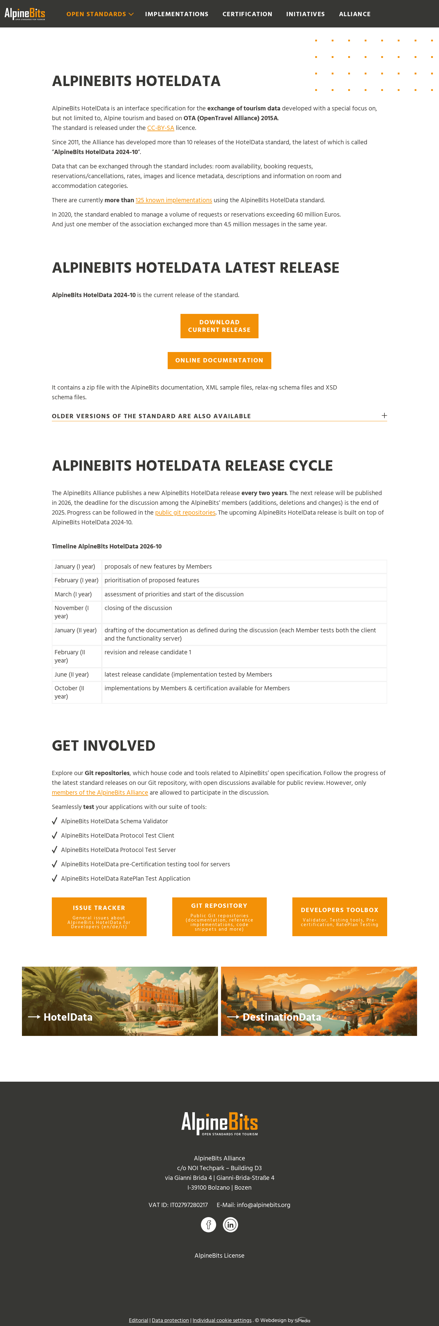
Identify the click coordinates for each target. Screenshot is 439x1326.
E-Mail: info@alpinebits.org (254, 1205)
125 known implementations (174, 200)
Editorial (138, 1320)
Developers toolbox (340, 917)
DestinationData (282, 1017)
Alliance (355, 14)
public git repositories (185, 512)
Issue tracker (99, 917)
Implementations (177, 14)
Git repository (219, 917)
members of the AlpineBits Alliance (100, 792)
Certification (248, 14)
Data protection (170, 1320)
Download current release (219, 326)
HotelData (68, 1017)
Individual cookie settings (222, 1320)
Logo (25, 14)
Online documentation (219, 360)
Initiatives (305, 14)
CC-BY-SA (160, 128)
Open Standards (96, 14)
